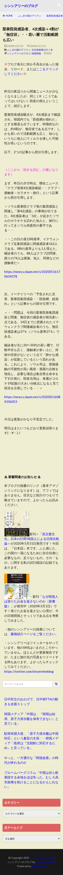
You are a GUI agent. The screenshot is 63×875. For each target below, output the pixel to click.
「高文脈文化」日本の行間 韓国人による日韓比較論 (31, 538)
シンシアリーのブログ (21, 6)
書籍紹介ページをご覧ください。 (34, 634)
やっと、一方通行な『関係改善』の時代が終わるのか (31, 760)
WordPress (38, 866)
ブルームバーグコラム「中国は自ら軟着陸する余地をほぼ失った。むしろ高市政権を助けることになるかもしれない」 (31, 780)
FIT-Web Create (45, 862)
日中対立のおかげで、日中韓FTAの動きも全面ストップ (31, 701)
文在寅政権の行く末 (42, 49)
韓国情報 (36, 53)
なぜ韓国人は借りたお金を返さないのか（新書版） (31, 601)
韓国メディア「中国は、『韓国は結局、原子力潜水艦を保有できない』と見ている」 (31, 718)
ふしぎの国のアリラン (29, 15)
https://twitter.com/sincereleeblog (29, 671)
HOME (9, 15)
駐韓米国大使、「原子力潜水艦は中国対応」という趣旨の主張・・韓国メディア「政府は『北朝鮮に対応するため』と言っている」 (31, 741)
